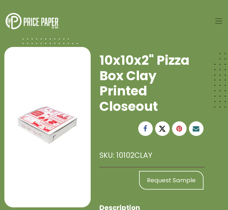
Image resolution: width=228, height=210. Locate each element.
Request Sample (171, 180)
